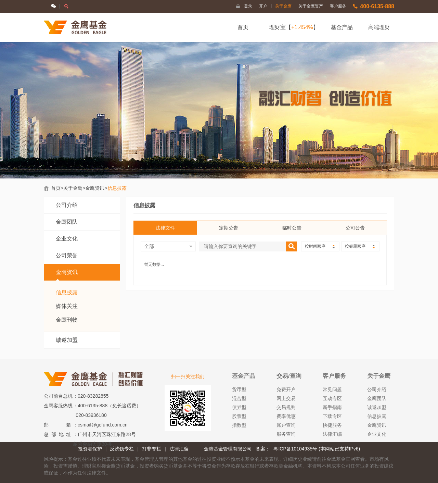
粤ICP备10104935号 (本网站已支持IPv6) (316, 448)
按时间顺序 (320, 246)
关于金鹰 (283, 6)
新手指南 (332, 407)
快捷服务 (332, 425)
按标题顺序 (360, 246)
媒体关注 (67, 306)
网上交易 (286, 398)
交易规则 (286, 407)
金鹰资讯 (94, 188)
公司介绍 (67, 205)
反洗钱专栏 (122, 448)
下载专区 (332, 416)
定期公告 (228, 228)
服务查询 (286, 434)
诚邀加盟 (67, 340)
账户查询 (286, 425)
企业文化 (67, 239)
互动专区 (332, 398)
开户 (265, 6)
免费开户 (286, 389)
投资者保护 (90, 448)
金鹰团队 (67, 222)
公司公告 (355, 228)
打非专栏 (151, 448)
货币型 (239, 389)
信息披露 (67, 292)
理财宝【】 (294, 27)
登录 (248, 6)
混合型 (239, 398)
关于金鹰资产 (310, 6)
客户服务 (338, 6)
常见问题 (332, 389)
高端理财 (379, 27)
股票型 (239, 416)
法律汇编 (332, 434)
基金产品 (342, 27)
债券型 (239, 407)
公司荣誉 (67, 255)
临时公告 (291, 228)
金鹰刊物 (67, 320)
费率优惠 (286, 416)
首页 (242, 27)
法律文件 (165, 228)
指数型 (239, 425)
